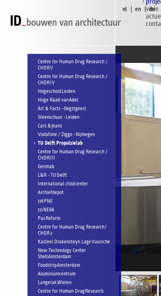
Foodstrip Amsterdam (59, 265)
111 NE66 (46, 210)
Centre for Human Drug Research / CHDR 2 (72, 230)
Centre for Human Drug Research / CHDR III (72, 155)
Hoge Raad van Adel (58, 100)
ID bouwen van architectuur (67, 20)
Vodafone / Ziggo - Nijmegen (66, 135)
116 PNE (45, 201)
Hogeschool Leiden (56, 91)
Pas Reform (49, 218)
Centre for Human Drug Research (71, 291)
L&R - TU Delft (52, 175)
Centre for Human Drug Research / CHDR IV (72, 80)
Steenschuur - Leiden (58, 117)
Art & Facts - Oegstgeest (62, 109)
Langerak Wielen (54, 283)
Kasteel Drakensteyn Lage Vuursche (74, 242)
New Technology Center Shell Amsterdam (62, 253)
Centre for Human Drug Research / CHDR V (72, 65)
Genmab (46, 167)
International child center (63, 184)
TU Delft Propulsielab (60, 143)
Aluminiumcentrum (57, 274)
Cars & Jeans (50, 126)
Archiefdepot (51, 193)
